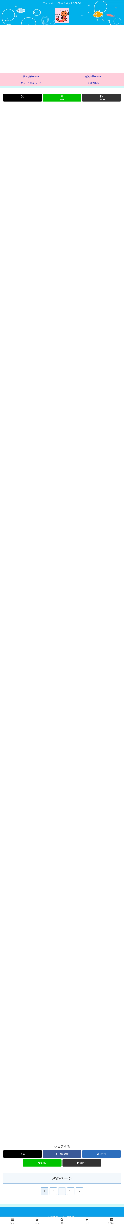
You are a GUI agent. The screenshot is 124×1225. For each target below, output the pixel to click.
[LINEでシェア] (62, 98)
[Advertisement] (62, 49)
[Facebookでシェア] (62, 1157)
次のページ (62, 1181)
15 (70, 1194)
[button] (101, 98)
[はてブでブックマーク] (101, 1157)
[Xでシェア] (22, 98)
